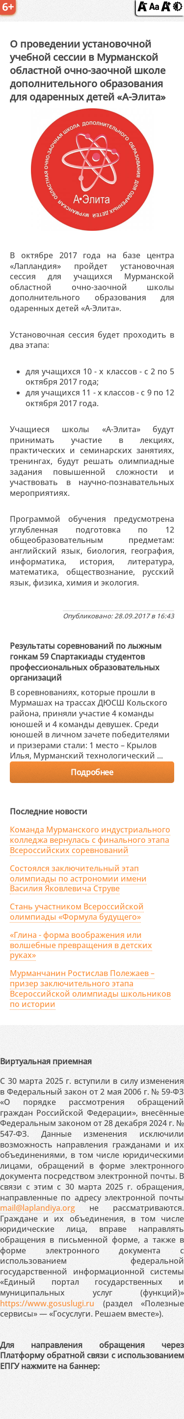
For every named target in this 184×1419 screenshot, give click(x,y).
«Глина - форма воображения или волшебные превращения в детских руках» (81, 945)
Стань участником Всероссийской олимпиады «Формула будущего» (77, 911)
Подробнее (92, 772)
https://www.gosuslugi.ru (47, 1303)
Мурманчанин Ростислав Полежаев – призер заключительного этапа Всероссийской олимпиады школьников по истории (90, 988)
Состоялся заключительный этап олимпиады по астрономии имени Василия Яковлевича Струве (78, 878)
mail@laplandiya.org (37, 1207)
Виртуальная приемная (46, 1061)
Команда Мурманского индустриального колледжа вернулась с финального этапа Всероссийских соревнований (90, 840)
